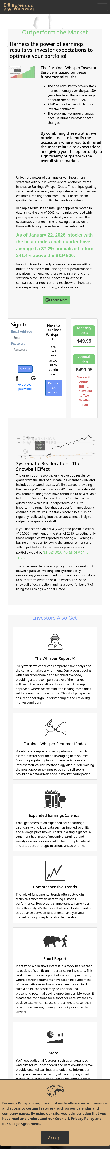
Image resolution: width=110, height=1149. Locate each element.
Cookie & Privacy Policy (74, 1118)
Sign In (25, 369)
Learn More (56, 300)
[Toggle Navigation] (102, 7)
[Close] (54, 1137)
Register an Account (54, 387)
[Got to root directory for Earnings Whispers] (18, 7)
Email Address (21, 331)
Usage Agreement (24, 1123)
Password (18, 343)
